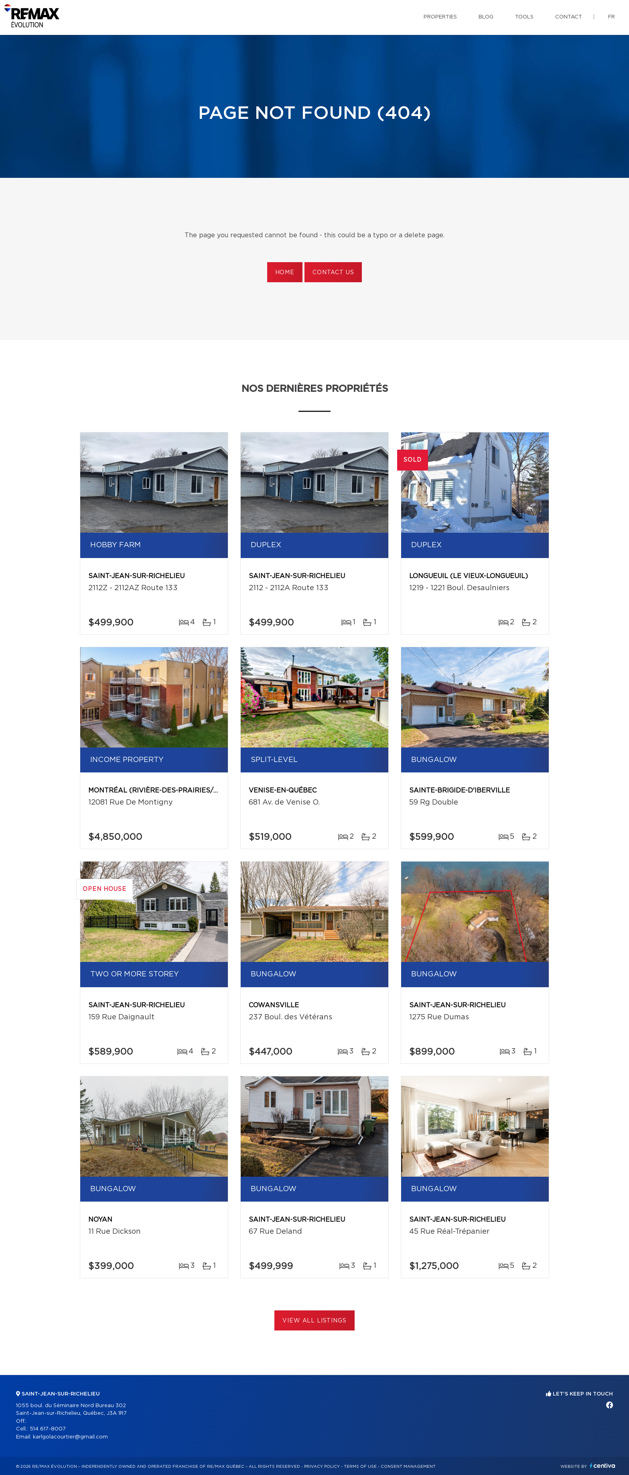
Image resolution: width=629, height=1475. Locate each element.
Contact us (333, 272)
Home (284, 272)
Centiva (602, 1465)
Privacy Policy (322, 1467)
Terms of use (360, 1467)
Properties (440, 17)
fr (611, 17)
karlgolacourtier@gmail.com (70, 1437)
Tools (524, 17)
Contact (568, 17)
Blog (486, 17)
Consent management (408, 1467)
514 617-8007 (48, 1429)
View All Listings (314, 1321)
